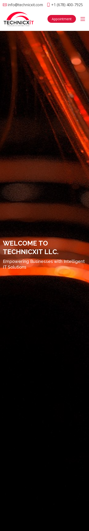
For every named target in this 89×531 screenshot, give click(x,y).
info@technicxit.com (25, 5)
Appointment (62, 19)
